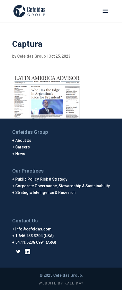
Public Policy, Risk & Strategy (41, 179)
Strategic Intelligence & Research (46, 192)
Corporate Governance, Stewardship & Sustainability (63, 186)
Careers (23, 147)
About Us (23, 140)
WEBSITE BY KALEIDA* (61, 283)
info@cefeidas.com (34, 229)
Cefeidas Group (31, 56)
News (20, 154)
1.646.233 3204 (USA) (35, 235)
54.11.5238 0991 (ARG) (36, 242)
